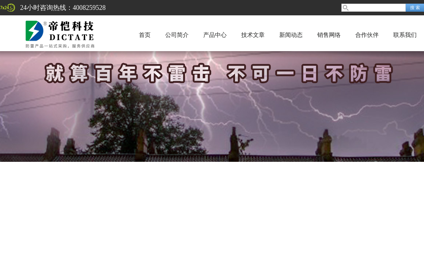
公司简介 (177, 35)
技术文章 (253, 35)
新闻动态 (291, 35)
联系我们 (405, 35)
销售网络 (329, 35)
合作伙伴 (367, 35)
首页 (145, 35)
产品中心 (215, 35)
